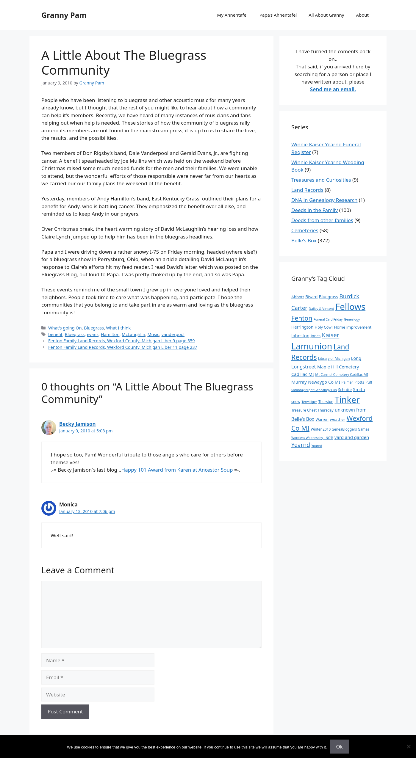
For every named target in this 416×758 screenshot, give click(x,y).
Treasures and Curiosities (321, 179)
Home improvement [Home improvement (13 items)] (352, 327)
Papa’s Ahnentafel (278, 15)
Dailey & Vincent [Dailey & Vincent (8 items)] (321, 308)
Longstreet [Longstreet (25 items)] (303, 366)
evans (92, 334)
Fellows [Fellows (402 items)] (350, 307)
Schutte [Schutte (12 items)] (345, 389)
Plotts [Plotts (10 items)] (359, 382)
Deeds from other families (322, 220)
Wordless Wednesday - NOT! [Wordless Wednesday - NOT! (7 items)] (312, 438)
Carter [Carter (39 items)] (299, 307)
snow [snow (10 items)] (295, 401)
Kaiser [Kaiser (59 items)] (331, 335)
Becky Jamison (77, 423)
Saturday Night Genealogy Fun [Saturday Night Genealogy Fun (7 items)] (314, 390)
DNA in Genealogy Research (324, 200)
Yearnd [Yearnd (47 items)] (300, 445)
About (362, 15)
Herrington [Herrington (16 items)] (302, 327)
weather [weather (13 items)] (337, 419)
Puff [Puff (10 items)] (368, 382)
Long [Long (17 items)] (356, 358)
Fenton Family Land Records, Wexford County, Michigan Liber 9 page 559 (121, 340)
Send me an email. (333, 89)
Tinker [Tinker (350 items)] (346, 399)
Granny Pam (64, 15)
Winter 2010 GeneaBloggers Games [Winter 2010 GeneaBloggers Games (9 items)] (340, 429)
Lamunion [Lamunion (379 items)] (311, 346)
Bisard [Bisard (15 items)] (311, 296)
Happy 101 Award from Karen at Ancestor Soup (177, 469)
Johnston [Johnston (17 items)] (300, 335)
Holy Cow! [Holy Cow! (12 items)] (324, 327)
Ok (339, 746)
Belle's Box (304, 240)
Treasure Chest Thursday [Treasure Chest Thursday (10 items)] (312, 410)
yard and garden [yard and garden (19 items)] (351, 437)
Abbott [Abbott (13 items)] (297, 296)
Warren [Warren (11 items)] (322, 419)
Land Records (307, 189)
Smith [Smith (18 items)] (359, 389)
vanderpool (173, 334)
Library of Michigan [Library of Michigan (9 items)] (334, 358)
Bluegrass (94, 328)
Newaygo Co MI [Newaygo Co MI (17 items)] (324, 382)
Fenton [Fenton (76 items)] (301, 318)
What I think (118, 328)
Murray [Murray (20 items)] (299, 382)
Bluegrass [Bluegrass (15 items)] (328, 296)
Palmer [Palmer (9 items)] (347, 382)
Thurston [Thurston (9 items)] (325, 401)
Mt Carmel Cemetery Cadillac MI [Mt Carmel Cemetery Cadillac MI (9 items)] (341, 374)
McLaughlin (133, 334)
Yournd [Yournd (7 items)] (316, 446)
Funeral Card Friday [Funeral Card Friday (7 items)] (328, 319)
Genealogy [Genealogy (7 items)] (352, 319)
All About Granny (326, 15)
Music (153, 334)
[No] (409, 746)
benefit (55, 334)
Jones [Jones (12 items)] (315, 335)
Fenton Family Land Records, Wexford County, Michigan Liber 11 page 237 (122, 347)
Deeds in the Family (314, 210)
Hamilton (110, 334)
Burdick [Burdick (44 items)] (349, 296)
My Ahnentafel (232, 15)
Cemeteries (304, 230)
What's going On (65, 328)
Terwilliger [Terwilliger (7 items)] (309, 402)
